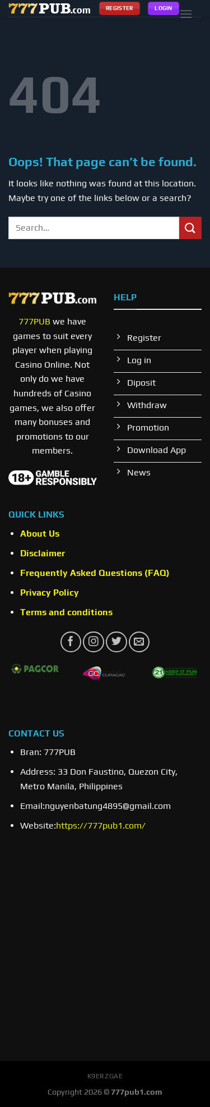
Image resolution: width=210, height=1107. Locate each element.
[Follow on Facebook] (70, 642)
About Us (39, 533)
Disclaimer (42, 553)
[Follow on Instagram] (93, 642)
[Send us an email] (139, 642)
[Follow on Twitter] (116, 642)
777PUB (34, 321)
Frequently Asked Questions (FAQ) (95, 573)
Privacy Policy (49, 592)
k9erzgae (105, 1076)
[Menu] (186, 14)
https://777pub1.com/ (101, 825)
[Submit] (190, 228)
